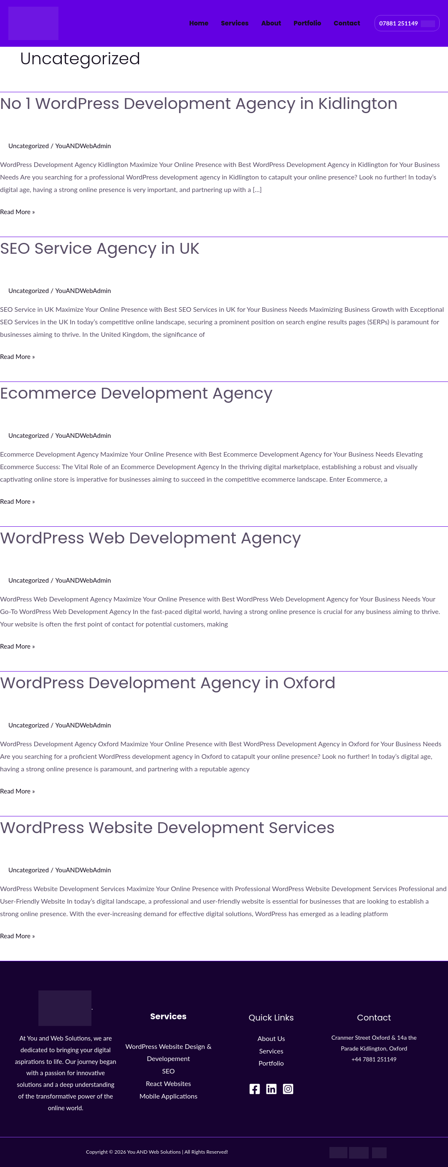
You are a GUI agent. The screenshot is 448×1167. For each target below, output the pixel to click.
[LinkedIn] (271, 1089)
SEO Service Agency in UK (104, 248)
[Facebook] (255, 1089)
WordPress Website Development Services (175, 827)
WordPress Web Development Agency (157, 537)
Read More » (18, 210)
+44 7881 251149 (374, 1059)
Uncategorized (29, 145)
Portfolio (307, 23)
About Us (271, 1038)
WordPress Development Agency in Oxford (175, 682)
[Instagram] (288, 1089)
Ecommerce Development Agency (142, 392)
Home (198, 23)
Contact (347, 23)
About (271, 23)
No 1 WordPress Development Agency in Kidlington (208, 103)
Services (234, 23)
